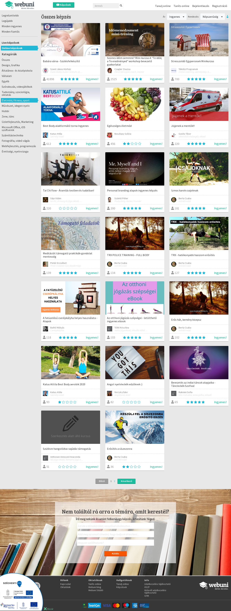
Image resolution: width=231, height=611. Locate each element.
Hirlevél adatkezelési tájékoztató (155, 591)
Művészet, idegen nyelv (16, 105)
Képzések (63, 4)
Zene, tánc (8, 116)
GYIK (146, 595)
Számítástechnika (12, 135)
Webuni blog (94, 587)
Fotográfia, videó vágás (16, 140)
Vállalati (7, 76)
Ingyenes (176, 16)
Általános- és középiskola (17, 70)
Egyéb (5, 81)
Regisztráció (219, 6)
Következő (126, 481)
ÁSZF (147, 587)
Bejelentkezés (200, 6)
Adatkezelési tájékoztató (157, 584)
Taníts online (181, 6)
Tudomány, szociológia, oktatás (16, 93)
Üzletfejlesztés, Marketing (18, 122)
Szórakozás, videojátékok (17, 86)
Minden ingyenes (12, 26)
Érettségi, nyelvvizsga (15, 151)
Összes (6, 59)
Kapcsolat (65, 584)
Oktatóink (65, 587)
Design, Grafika (11, 65)
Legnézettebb (10, 15)
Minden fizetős (11, 31)
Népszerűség (213, 16)
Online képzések (12, 48)
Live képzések (10, 42)
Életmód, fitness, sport (16, 100)
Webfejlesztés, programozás (19, 146)
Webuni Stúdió (95, 590)
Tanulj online (163, 6)
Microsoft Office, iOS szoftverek (13, 128)
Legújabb (7, 21)
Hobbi (5, 111)
